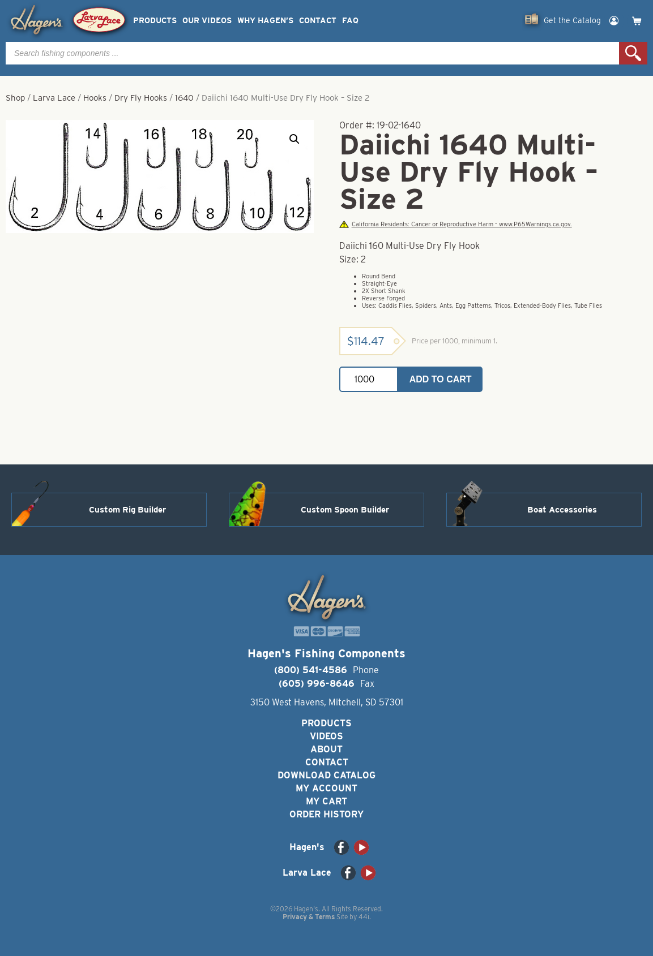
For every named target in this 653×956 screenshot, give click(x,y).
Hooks (94, 98)
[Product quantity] (368, 379)
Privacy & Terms (309, 916)
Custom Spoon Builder (345, 510)
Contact (317, 20)
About (326, 749)
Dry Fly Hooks (140, 98)
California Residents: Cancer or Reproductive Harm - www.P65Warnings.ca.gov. (455, 224)
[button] (294, 139)
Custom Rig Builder (127, 510)
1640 (184, 98)
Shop (15, 98)
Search (633, 53)
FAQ (350, 20)
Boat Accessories (562, 510)
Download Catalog (326, 775)
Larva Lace (54, 98)
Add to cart (440, 379)
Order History (326, 814)
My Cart (326, 801)
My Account (326, 788)
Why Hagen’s (265, 20)
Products (155, 20)
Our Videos (207, 20)
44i (363, 916)
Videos (326, 736)
